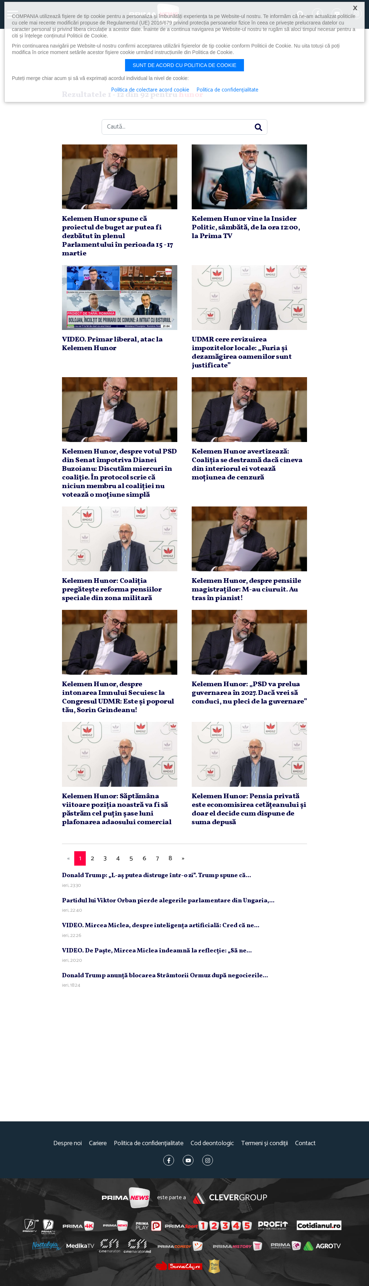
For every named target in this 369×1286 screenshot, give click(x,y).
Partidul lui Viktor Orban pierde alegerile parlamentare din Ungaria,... (168, 901)
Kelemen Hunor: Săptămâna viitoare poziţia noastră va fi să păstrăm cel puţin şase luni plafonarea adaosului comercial (116, 809)
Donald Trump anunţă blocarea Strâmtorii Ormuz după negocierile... (165, 976)
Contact (305, 1143)
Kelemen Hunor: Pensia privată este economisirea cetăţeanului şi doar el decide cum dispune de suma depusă (249, 809)
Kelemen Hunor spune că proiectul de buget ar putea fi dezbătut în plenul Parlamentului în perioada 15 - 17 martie (117, 236)
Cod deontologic (212, 1143)
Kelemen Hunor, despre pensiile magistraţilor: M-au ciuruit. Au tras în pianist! (246, 589)
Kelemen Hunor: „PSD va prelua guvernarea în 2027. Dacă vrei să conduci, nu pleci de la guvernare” (249, 693)
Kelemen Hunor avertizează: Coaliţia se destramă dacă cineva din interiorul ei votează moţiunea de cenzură (247, 465)
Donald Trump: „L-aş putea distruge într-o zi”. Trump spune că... (156, 875)
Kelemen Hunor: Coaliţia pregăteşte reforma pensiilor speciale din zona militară (111, 589)
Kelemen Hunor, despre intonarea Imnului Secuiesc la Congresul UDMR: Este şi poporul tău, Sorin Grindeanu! (118, 697)
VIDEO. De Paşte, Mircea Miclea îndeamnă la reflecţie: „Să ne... (157, 951)
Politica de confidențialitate (148, 1143)
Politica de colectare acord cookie (150, 90)
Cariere (98, 1143)
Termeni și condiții (264, 1143)
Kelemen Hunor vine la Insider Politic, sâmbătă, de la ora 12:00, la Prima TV (246, 227)
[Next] (183, 858)
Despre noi (67, 1143)
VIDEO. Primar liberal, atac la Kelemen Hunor (112, 344)
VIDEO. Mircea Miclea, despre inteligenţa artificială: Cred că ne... (160, 925)
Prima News (126, 1198)
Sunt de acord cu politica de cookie (184, 65)
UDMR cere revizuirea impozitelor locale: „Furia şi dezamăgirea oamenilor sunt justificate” (242, 353)
